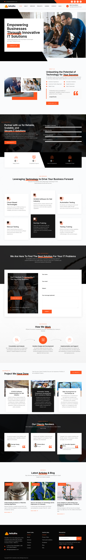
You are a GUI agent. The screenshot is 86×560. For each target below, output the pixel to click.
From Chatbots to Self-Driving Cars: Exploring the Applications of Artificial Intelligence (68, 508)
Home (20, 6)
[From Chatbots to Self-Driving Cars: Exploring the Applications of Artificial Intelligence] (69, 495)
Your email (60, 285)
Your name (60, 278)
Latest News (9, 488)
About (26, 6)
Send (79, 538)
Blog (60, 6)
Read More (7, 516)
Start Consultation (74, 5)
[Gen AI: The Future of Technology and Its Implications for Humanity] (43, 495)
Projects (39, 6)
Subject (60, 292)
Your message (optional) (60, 303)
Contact (54, 6)
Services (32, 6)
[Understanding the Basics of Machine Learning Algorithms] (16, 495)
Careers (47, 6)
